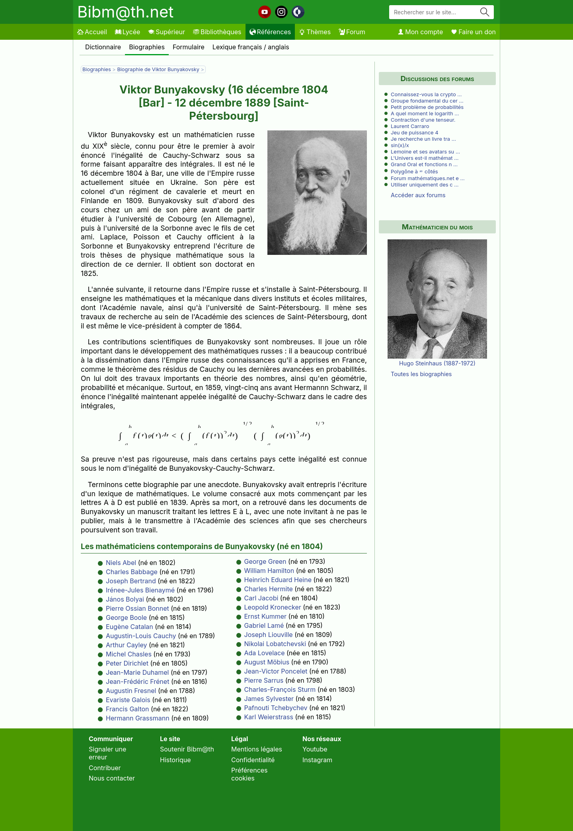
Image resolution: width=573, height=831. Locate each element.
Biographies (147, 47)
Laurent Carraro (410, 126)
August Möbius (267, 662)
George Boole (126, 617)
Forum (352, 32)
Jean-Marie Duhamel (137, 672)
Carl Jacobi (261, 598)
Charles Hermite (268, 589)
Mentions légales (256, 749)
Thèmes (315, 32)
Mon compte (420, 32)
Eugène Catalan (129, 627)
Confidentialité (253, 760)
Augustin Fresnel (131, 691)
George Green (265, 561)
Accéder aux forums (418, 195)
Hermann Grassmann (138, 718)
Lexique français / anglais (250, 47)
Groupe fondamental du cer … (427, 100)
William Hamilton (269, 571)
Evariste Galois (128, 700)
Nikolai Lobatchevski (275, 644)
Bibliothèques (217, 32)
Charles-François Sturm (280, 689)
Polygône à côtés (414, 171)
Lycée (127, 32)
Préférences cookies (249, 774)
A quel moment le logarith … (425, 113)
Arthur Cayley (126, 645)
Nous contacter (112, 778)
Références (270, 32)
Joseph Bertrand (131, 581)
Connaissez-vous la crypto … (426, 94)
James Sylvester (269, 699)
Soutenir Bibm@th (187, 749)
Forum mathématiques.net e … (428, 178)
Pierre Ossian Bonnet (137, 608)
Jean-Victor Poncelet (276, 671)
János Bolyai (125, 599)
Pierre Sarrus (264, 680)
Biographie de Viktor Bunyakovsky (159, 69)
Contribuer (105, 768)
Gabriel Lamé (264, 625)
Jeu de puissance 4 (415, 132)
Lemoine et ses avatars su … (425, 151)
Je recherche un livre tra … (423, 139)
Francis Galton (127, 709)
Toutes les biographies (421, 374)
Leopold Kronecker (272, 607)
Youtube (314, 749)
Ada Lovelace (264, 653)
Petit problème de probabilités (427, 107)
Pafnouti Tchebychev (276, 708)
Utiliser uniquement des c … (424, 184)
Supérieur (166, 32)
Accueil (92, 32)
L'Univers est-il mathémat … (424, 158)
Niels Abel (121, 563)
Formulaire (189, 47)
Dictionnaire (103, 47)
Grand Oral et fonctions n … (424, 164)
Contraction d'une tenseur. (423, 119)
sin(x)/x (400, 145)
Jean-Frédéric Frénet (137, 681)
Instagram (317, 760)
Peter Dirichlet (127, 663)
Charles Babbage (132, 572)
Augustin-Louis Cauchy (141, 636)
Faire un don (473, 32)
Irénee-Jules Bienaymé (140, 590)
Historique (175, 760)
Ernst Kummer (265, 616)
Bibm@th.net (125, 11)
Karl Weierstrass (268, 717)
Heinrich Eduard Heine (278, 580)
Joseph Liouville (268, 635)
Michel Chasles (129, 654)
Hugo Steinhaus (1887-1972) (437, 363)
